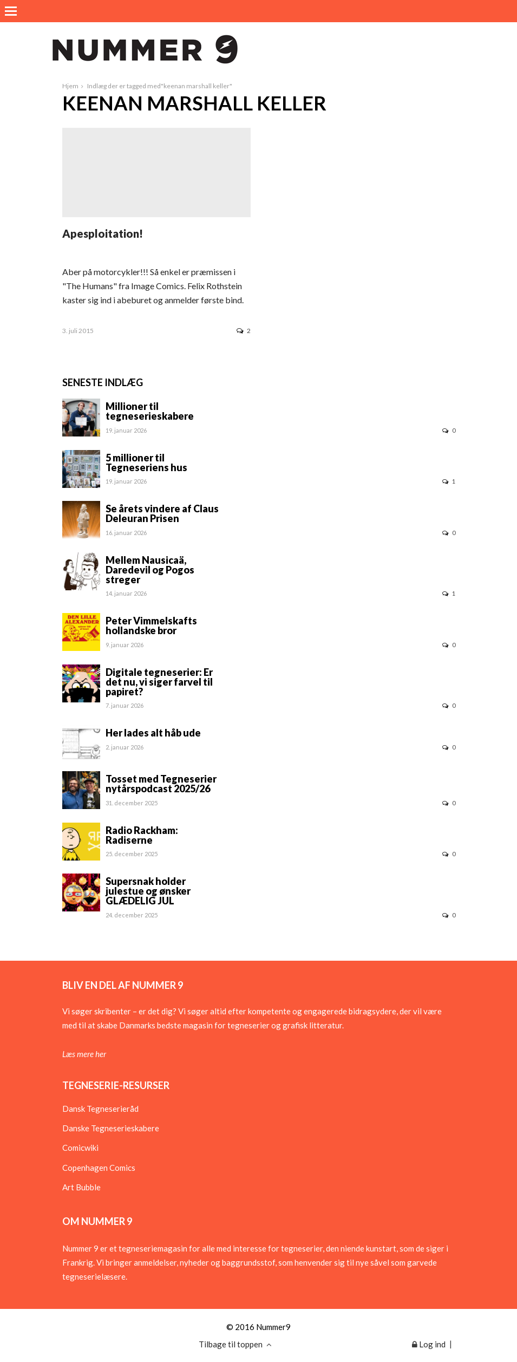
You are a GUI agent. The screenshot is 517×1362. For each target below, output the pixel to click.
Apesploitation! (102, 233)
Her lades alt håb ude (153, 733)
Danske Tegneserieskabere (110, 1128)
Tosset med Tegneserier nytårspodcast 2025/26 (161, 783)
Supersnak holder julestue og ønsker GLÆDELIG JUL (148, 890)
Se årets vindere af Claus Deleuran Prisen (162, 513)
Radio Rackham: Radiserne (142, 835)
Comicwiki (80, 1147)
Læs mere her (84, 1054)
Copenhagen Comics (98, 1167)
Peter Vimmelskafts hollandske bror (151, 625)
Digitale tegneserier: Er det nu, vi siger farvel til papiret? (159, 681)
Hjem (70, 86)
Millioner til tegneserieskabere (150, 411)
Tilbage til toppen (235, 1344)
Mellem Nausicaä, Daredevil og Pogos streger (150, 569)
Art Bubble (81, 1187)
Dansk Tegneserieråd (100, 1108)
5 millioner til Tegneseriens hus (146, 462)
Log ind (429, 1344)
